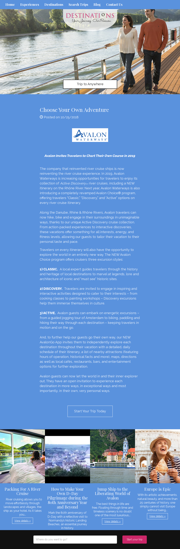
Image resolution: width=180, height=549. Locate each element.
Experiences (29, 4)
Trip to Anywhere (90, 84)
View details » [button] (22, 520)
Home (10, 4)
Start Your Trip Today (90, 411)
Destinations (53, 4)
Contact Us (114, 4)
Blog (97, 4)
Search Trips (78, 4)
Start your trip (134, 539)
